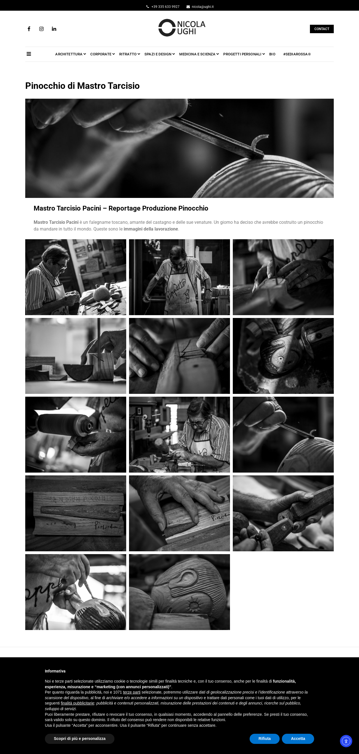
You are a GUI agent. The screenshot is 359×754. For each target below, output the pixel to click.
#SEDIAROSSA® (297, 54)
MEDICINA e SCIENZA (197, 54)
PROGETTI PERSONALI (242, 54)
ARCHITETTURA (68, 54)
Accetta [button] (298, 738)
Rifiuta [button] (265, 738)
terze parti (132, 692)
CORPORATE (100, 54)
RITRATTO (128, 54)
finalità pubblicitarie (77, 703)
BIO (272, 54)
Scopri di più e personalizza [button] (79, 738)
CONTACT (321, 29)
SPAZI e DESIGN (157, 54)
